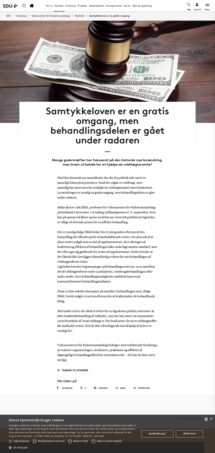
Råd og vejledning (142, 5)
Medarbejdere (96, 5)
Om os (49, 5)
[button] (10, 441)
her (64, 360)
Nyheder (59, 5)
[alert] (107, 434)
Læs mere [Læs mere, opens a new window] (99, 435)
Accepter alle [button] (157, 433)
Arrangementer (114, 5)
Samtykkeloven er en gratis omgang (109, 16)
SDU (8, 16)
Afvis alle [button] (189, 433)
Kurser (127, 5)
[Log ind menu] (197, 5)
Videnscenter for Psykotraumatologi (50, 16)
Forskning (70, 5)
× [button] (211, 419)
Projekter (82, 5)
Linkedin (101, 387)
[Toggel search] (189, 5)
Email (120, 388)
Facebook (65, 388)
